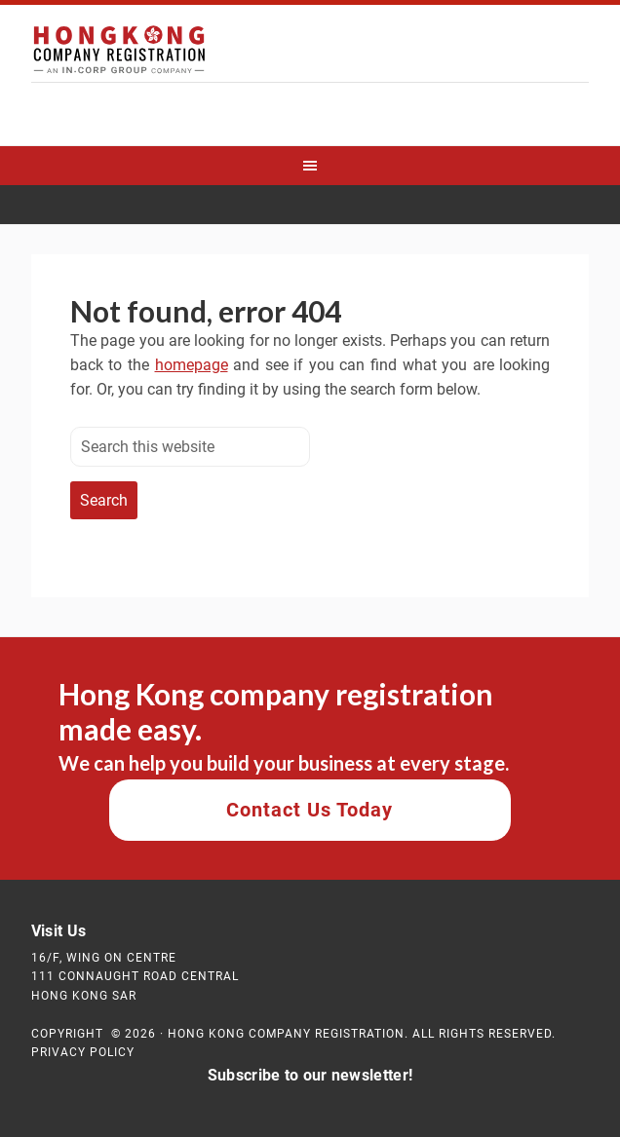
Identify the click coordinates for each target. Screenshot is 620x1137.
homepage (191, 365)
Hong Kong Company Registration (310, 53)
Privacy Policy (83, 1052)
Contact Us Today (309, 809)
